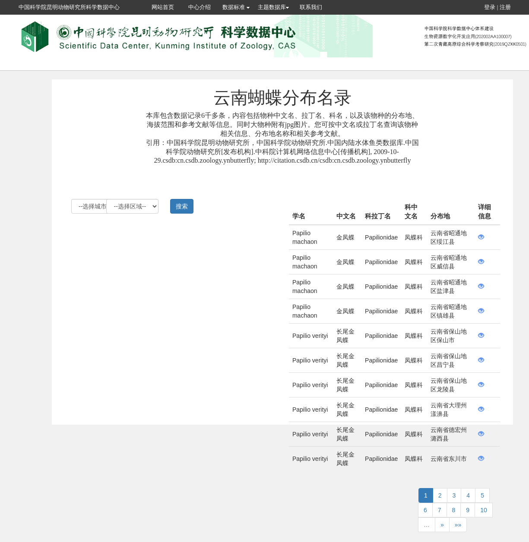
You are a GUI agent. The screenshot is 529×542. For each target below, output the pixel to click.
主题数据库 (273, 7)
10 (483, 510)
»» (458, 524)
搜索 (182, 206)
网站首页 (163, 7)
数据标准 (235, 7)
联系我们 (311, 7)
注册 (505, 7)
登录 (489, 7)
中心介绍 (199, 7)
